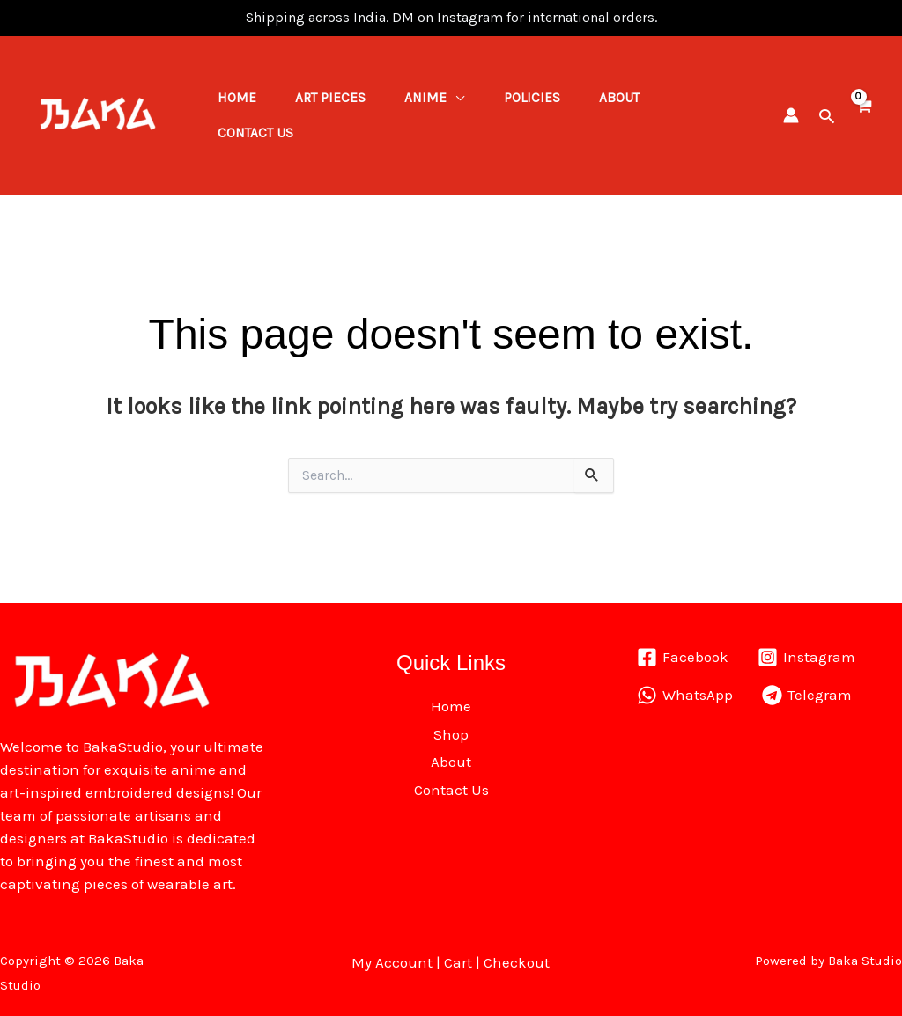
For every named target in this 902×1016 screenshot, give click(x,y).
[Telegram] (808, 695)
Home (239, 91)
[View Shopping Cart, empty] (862, 115)
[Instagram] (807, 657)
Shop (451, 734)
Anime (439, 91)
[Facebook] (683, 657)
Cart (458, 962)
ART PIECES (338, 91)
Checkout (517, 962)
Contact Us (258, 139)
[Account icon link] (791, 115)
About (642, 91)
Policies (549, 91)
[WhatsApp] (685, 695)
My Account (392, 962)
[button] (827, 116)
